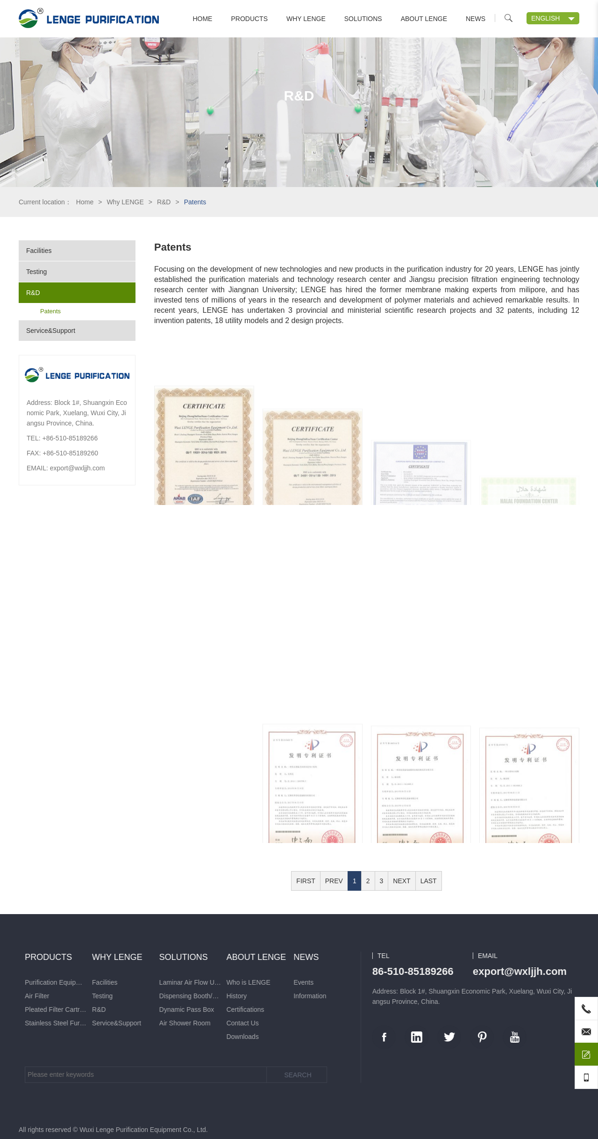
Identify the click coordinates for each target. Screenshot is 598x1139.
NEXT (401, 881)
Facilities (38, 250)
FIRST (305, 881)
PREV (334, 881)
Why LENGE (306, 18)
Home (202, 18)
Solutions (363, 18)
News (475, 18)
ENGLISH (545, 18)
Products (249, 18)
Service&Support (50, 330)
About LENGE (424, 18)
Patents (50, 311)
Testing (36, 271)
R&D (164, 202)
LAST (428, 881)
